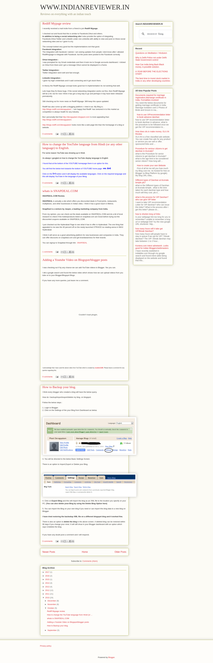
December (52, 601)
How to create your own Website (151, 165)
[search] (155, 34)
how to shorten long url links (147, 214)
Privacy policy (45, 646)
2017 (47, 572)
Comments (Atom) (90, 561)
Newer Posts (48, 552)
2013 (47, 587)
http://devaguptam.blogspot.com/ (76, 117)
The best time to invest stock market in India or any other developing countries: (153, 79)
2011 (47, 594)
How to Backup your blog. (59, 387)
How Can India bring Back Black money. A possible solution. (149, 65)
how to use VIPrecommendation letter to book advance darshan (153, 115)
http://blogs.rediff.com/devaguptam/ (57, 109)
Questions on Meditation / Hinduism (151, 53)
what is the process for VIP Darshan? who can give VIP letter (152, 198)
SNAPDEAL (82, 243)
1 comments (47, 252)
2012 (47, 590)
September (52, 630)
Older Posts (120, 552)
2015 (47, 579)
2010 (47, 598)
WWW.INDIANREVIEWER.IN (85, 7)
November (52, 604)
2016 (47, 576)
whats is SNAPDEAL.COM (60, 191)
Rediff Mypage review (56, 23)
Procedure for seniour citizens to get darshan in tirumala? (151, 149)
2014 (47, 583)
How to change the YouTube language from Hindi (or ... (69, 615)
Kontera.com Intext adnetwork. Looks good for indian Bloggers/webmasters (152, 247)
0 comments (47, 134)
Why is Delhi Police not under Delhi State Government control (151, 58)
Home (85, 552)
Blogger (111, 657)
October (51, 608)
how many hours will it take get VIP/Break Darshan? (149, 229)
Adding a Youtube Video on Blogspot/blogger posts (74, 260)
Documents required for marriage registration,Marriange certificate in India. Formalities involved (150, 97)
